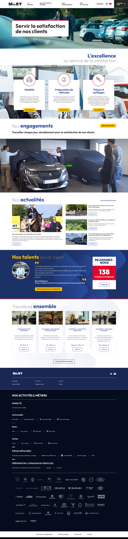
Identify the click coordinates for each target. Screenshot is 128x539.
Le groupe (30, 4)
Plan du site (77, 534)
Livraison (59, 467)
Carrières (99, 4)
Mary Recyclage (82, 455)
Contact (61, 381)
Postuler (104, 285)
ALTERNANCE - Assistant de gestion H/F (77, 329)
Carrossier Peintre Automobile (24, 329)
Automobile (15, 419)
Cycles (14, 443)
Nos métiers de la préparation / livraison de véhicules (26, 467)
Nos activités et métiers (46, 4)
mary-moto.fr (24, 431)
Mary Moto (37, 431)
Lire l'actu (16, 244)
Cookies (89, 534)
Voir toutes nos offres (64, 361)
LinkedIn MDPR (66, 456)
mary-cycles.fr (25, 443)
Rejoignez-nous (39, 384)
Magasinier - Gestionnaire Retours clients (50, 329)
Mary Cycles (39, 443)
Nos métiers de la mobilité (19, 407)
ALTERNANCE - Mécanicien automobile (104, 329)
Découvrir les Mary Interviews (48, 289)
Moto (13, 431)
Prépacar (48, 467)
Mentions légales (63, 534)
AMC (93, 455)
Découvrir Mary (108, 126)
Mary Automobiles (46, 419)
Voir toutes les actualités (108, 200)
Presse (60, 384)
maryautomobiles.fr (29, 419)
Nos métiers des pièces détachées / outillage (24, 455)
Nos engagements (67, 4)
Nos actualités (84, 4)
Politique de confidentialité (44, 534)
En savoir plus (29, 110)
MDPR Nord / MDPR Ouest (48, 455)
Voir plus (24, 349)
